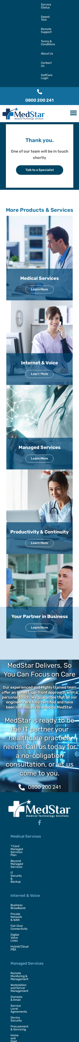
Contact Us (52, 14)
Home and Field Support (27, 909)
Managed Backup (22, 939)
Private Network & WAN (26, 832)
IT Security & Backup (25, 803)
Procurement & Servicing (27, 903)
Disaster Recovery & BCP (27, 992)
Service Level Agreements (28, 891)
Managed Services (39, 392)
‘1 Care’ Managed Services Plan (31, 791)
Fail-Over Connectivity (26, 838)
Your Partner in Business (39, 561)
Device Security (21, 897)
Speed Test (31, 4)
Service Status (11, 4)
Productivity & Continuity (39, 477)
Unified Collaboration (24, 944)
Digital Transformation (25, 974)
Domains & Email (22, 885)
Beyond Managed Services (28, 797)
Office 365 (17, 933)
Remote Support (53, 4)
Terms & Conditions (14, 14)
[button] (73, 57)
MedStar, (26, 1031)
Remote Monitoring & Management (34, 874)
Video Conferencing (24, 950)
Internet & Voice (39, 308)
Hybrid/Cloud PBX (23, 850)
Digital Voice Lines (23, 844)
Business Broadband (24, 826)
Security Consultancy (25, 986)
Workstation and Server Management (35, 880)
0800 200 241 (39, 45)
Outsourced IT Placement (27, 980)
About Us (36, 14)
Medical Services (39, 223)
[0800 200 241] (39, 36)
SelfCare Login (11, 23)
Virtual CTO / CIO (22, 998)
